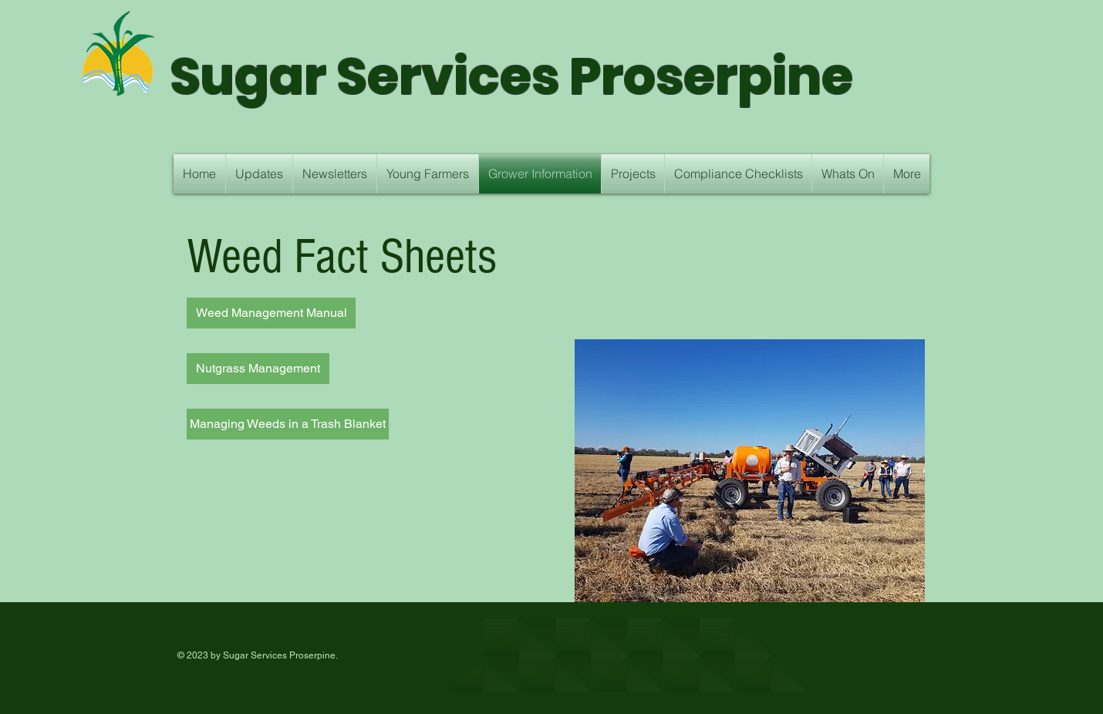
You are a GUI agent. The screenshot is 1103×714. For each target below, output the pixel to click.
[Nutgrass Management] (258, 368)
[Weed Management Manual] (271, 313)
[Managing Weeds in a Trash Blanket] (288, 424)
